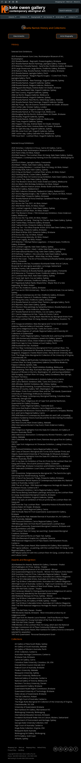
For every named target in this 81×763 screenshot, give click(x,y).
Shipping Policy (30, 747)
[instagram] (16, 2)
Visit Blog (21, 750)
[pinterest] (13, 2)
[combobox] (68, 10)
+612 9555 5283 (32, 756)
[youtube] (6, 2)
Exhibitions (23, 17)
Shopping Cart (60, 2)
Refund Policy (41, 747)
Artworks (12, 17)
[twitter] (9, 2)
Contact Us (72, 17)
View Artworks (18, 36)
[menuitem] (12, 17)
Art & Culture (60, 17)
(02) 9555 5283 (17, 756)
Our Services (48, 17)
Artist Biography (66, 36)
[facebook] (2, 2)
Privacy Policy (12, 750)
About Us (77, 2)
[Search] (77, 10)
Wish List (69, 2)
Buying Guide (35, 17)
